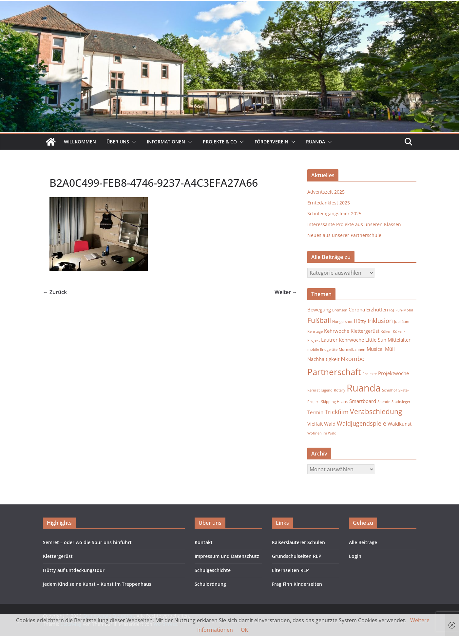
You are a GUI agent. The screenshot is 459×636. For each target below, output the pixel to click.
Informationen (166, 141)
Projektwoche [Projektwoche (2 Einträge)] (393, 373)
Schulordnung (210, 584)
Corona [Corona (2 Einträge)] (357, 309)
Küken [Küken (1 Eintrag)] (386, 331)
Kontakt (204, 542)
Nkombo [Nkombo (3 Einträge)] (353, 359)
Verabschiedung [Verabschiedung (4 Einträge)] (376, 411)
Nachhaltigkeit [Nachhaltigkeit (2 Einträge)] (323, 359)
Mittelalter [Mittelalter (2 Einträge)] (399, 339)
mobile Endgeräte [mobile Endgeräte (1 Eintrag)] (322, 349)
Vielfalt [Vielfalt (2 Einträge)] (315, 423)
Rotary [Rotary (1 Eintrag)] (339, 390)
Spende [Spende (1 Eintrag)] (383, 401)
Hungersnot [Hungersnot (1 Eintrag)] (342, 321)
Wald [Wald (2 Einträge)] (329, 423)
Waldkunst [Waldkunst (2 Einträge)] (399, 423)
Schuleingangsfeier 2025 (334, 213)
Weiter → (286, 292)
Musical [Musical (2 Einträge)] (375, 349)
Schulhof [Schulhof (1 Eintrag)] (389, 390)
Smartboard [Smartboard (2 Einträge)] (362, 401)
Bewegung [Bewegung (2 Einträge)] (319, 309)
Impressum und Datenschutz (227, 556)
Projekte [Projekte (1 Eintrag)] (369, 373)
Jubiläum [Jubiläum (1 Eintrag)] (401, 321)
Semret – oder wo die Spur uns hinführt (87, 542)
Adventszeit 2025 (326, 192)
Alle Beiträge (363, 542)
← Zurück (55, 292)
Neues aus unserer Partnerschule (344, 235)
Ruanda (315, 141)
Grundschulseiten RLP (296, 556)
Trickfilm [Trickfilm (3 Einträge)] (337, 412)
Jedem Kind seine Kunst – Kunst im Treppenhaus (97, 584)
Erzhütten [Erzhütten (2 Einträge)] (377, 309)
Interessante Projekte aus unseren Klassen (354, 224)
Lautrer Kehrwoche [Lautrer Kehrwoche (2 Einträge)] (342, 339)
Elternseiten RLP (290, 570)
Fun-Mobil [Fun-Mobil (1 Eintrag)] (404, 310)
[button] (132, 141)
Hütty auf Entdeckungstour (74, 570)
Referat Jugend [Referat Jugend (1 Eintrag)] (320, 390)
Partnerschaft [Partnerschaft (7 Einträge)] (334, 372)
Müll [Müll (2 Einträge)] (390, 349)
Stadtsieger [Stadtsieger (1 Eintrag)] (401, 401)
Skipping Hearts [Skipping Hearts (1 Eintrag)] (334, 401)
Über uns (117, 141)
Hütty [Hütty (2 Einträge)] (360, 321)
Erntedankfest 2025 (328, 203)
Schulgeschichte (213, 570)
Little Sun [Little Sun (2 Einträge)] (375, 339)
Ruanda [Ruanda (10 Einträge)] (364, 387)
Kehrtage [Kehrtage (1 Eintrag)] (315, 331)
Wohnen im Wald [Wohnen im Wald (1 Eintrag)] (321, 433)
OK (244, 629)
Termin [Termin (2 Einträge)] (315, 412)
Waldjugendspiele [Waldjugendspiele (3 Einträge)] (361, 423)
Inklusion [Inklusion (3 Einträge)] (380, 321)
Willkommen (80, 141)
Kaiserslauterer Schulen (298, 542)
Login (355, 556)
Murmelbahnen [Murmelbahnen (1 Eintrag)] (352, 349)
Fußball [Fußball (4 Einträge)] (319, 320)
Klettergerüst (58, 556)
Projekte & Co (220, 141)
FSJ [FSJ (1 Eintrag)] (391, 310)
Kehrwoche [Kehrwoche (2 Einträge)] (336, 331)
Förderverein (271, 141)
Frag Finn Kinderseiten (297, 584)
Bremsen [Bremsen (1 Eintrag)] (339, 310)
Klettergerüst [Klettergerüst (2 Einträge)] (365, 331)
